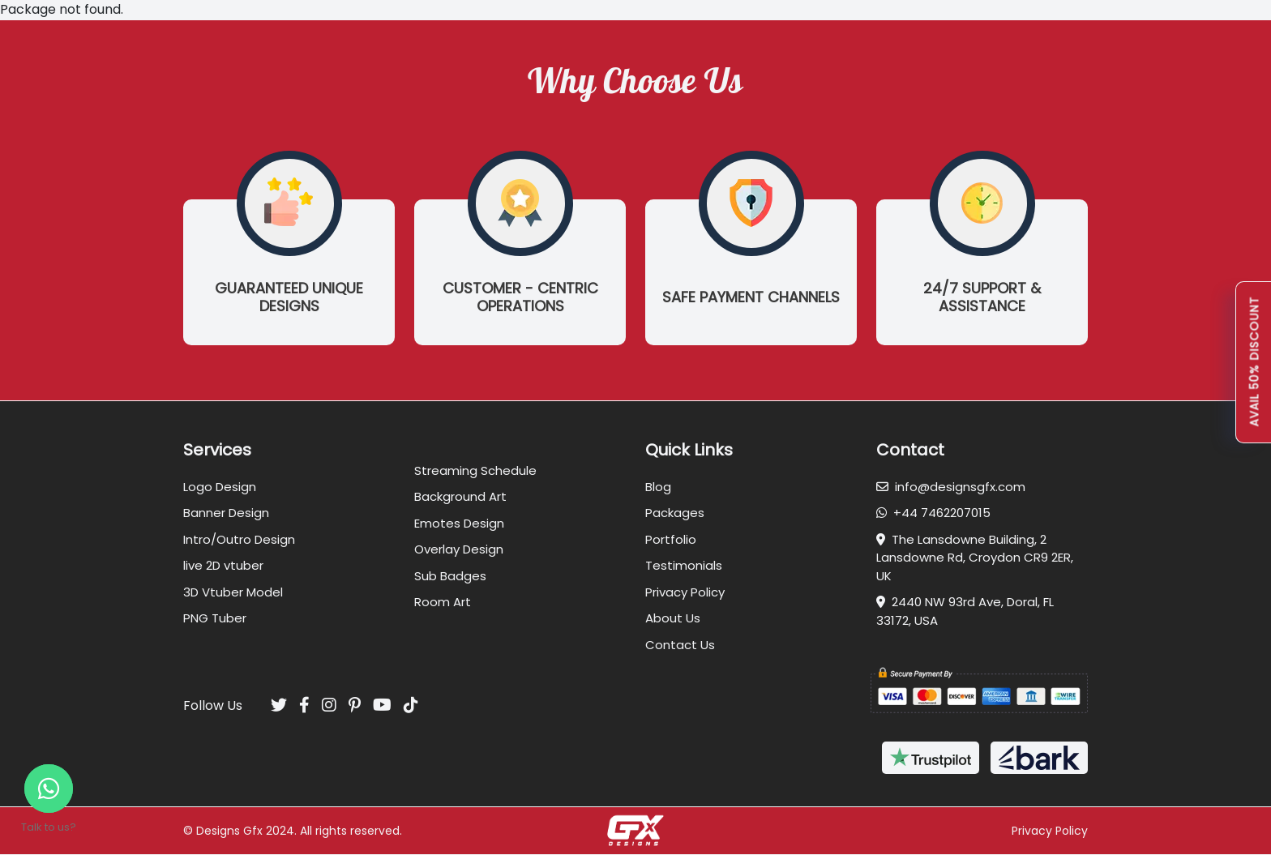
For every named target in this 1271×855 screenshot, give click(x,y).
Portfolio (670, 539)
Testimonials (683, 565)
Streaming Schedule (475, 470)
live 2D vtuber (223, 565)
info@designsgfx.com (950, 486)
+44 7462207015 (933, 512)
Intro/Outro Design (239, 539)
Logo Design (219, 486)
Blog (658, 486)
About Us (672, 617)
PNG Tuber (214, 617)
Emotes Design (459, 523)
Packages (674, 512)
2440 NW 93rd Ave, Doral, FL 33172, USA (965, 611)
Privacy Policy (685, 592)
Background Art (460, 496)
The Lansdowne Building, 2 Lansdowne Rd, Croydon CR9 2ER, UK (974, 557)
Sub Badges (450, 575)
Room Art (442, 601)
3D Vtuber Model (233, 592)
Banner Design (226, 512)
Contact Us (680, 644)
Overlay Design (458, 549)
